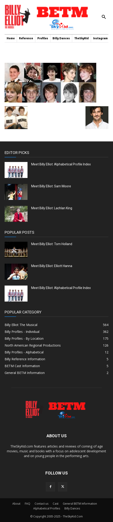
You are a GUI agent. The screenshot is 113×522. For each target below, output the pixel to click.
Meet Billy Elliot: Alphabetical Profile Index (61, 164)
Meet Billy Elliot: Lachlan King (51, 208)
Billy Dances (72, 508)
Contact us (41, 504)
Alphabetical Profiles (46, 508)
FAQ (27, 504)
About (16, 504)
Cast (55, 504)
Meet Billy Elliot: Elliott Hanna (51, 266)
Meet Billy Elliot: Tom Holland (51, 244)
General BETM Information (80, 504)
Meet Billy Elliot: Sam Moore (51, 186)
